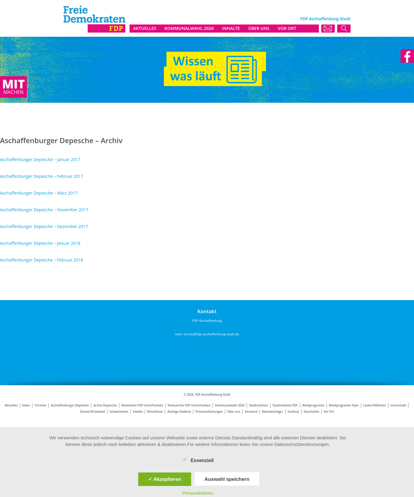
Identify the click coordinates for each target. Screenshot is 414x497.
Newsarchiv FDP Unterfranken (189, 405)
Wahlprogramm (313, 405)
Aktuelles (11, 405)
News (26, 405)
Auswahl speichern (226, 479)
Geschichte (311, 412)
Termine (40, 405)
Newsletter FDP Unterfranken (142, 405)
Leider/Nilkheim (374, 405)
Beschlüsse (155, 412)
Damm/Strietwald (92, 412)
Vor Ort (329, 412)
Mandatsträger (272, 412)
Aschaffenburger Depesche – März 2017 (38, 193)
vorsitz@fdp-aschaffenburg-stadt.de (211, 334)
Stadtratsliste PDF (285, 405)
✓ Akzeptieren (165, 479)
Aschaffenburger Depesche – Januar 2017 (40, 159)
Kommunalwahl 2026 (229, 405)
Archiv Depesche (105, 405)
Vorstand (251, 412)
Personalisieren (197, 493)
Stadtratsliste (258, 405)
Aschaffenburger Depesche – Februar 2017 (41, 176)
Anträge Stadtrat (179, 412)
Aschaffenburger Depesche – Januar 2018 (40, 243)
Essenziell (198, 459)
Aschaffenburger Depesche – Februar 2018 (41, 260)
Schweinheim (118, 412)
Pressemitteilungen (209, 412)
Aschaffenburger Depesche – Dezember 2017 (44, 226)
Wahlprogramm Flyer (344, 405)
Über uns (233, 412)
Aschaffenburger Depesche (70, 405)
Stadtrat (293, 412)
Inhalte (138, 412)
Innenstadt (398, 405)
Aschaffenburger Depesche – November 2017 (44, 209)
